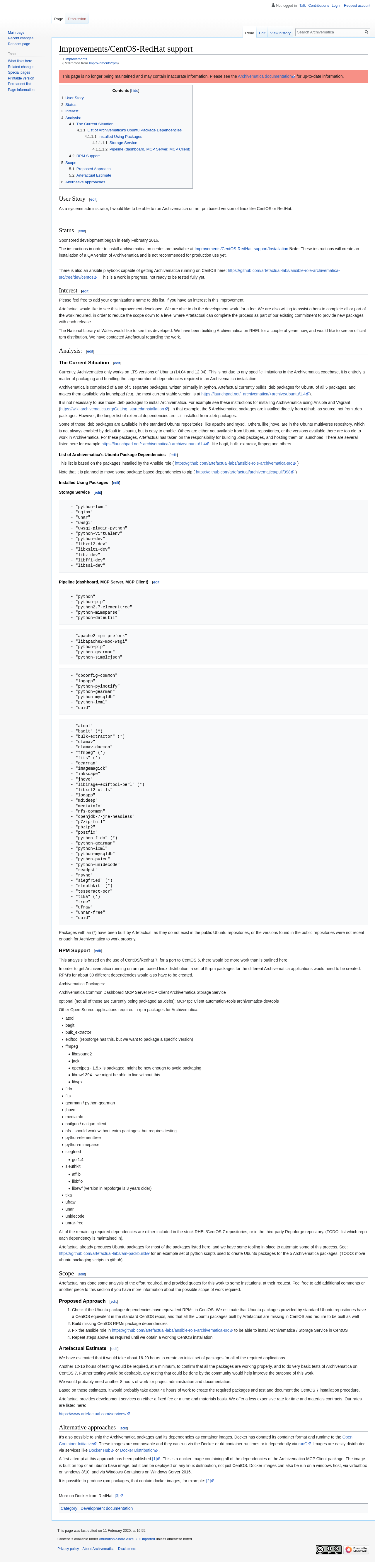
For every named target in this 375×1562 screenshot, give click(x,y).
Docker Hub (99, 1450)
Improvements (76, 59)
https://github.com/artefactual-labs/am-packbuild (102, 1253)
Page (58, 19)
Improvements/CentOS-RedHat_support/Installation (241, 248)
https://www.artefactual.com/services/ (92, 1414)
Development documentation (107, 1508)
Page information (21, 90)
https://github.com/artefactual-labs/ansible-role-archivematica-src (233, 463)
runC (302, 1443)
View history (280, 33)
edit (93, 199)
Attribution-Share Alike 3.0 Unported (127, 1539)
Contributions (318, 6)
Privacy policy (68, 1549)
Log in (336, 6)
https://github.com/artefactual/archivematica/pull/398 (243, 472)
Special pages (19, 72)
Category (69, 1508)
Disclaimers (127, 1549)
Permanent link (19, 84)
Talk (302, 6)
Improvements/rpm (103, 63)
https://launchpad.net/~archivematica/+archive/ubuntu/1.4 (253, 394)
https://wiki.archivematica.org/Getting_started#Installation (112, 409)
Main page (16, 33)
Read (249, 33)
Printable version (21, 78)
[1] (154, 1458)
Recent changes (20, 38)
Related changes (21, 67)
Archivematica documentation (265, 76)
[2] (208, 1480)
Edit (262, 33)
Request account (357, 6)
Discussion (77, 19)
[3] (117, 1495)
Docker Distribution (137, 1450)
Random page (19, 44)
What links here (20, 61)
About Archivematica (98, 1549)
